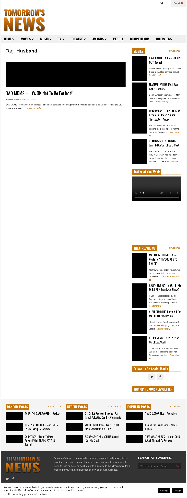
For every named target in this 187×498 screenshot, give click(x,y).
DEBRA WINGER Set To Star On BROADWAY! (164, 340)
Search (178, 3)
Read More (34, 108)
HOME (9, 38)
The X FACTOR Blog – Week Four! (161, 413)
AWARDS (99, 38)
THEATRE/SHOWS (144, 248)
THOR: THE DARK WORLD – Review (42, 413)
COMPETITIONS (140, 38)
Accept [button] (177, 490)
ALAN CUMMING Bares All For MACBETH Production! (165, 314)
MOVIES (27, 38)
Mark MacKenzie (13, 99)
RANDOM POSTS (17, 406)
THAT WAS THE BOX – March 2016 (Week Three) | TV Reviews (162, 439)
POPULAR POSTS (138, 406)
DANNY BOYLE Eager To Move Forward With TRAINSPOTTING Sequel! (40, 440)
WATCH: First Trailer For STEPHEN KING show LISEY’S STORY (102, 427)
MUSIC (46, 38)
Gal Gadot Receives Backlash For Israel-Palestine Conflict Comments (103, 415)
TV (61, 38)
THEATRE (78, 38)
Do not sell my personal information (27, 494)
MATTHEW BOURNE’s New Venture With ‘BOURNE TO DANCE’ (163, 259)
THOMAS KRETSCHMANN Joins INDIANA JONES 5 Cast (164, 143)
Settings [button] (164, 490)
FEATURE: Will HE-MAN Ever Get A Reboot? (163, 86)
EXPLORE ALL (175, 51)
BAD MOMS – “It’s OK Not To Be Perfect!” (39, 93)
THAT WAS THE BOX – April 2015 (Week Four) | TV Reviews (41, 427)
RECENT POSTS (77, 406)
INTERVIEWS (164, 38)
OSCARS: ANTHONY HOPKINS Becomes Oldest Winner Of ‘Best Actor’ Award (164, 115)
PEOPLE (118, 38)
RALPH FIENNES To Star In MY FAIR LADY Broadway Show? (165, 287)
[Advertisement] (120, 20)
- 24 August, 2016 (27, 99)
